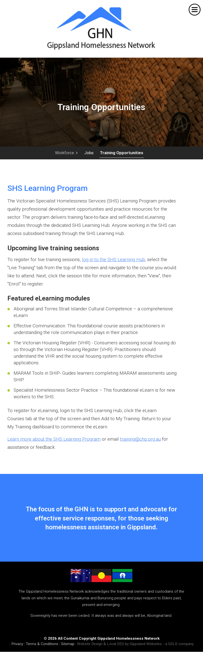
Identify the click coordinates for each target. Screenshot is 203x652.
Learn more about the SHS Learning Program (54, 439)
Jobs (88, 152)
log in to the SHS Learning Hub (113, 260)
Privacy (17, 644)
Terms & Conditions (42, 644)
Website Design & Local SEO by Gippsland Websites (119, 644)
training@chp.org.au (140, 439)
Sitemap (67, 644)
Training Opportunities (121, 152)
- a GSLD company (178, 644)
